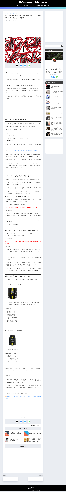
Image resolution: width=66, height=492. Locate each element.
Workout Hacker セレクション (41, 5)
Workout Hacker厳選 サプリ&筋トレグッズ (33, 8)
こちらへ (55, 74)
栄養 (30, 5)
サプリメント (38, 425)
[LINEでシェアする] (29, 65)
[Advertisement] (23, 29)
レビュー (17, 5)
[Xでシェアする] (16, 65)
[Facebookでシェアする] (21, 65)
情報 (33, 5)
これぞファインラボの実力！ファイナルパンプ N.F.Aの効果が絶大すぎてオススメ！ (23, 150)
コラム (49, 5)
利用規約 (30, 489)
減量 (27, 5)
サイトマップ (35, 489)
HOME (33, 487)
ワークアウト (22, 5)
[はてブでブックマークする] (25, 65)
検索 (62, 46)
